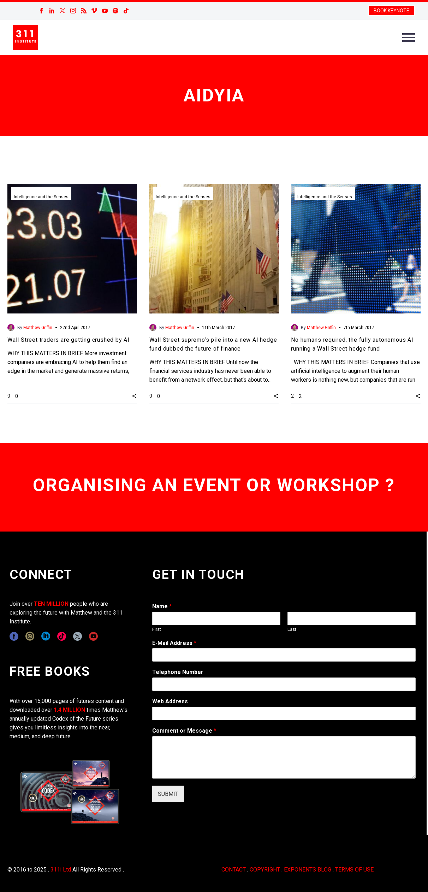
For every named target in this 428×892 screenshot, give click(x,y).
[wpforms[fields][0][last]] (351, 618)
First (156, 629)
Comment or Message (184, 730)
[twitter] (77, 636)
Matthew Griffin (37, 327)
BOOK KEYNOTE (391, 10)
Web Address (170, 701)
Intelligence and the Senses (41, 196)
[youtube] (93, 636)
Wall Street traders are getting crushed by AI (68, 339)
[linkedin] (45, 636)
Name (162, 606)
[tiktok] (61, 636)
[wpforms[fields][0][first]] (216, 618)
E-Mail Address (174, 643)
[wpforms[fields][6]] (284, 684)
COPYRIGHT (265, 869)
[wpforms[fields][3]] (284, 713)
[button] (134, 396)
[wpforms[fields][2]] (284, 757)
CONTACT (233, 869)
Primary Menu (408, 37)
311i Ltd (60, 869)
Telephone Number (177, 672)
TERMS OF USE (354, 869)
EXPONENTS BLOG (307, 869)
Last (291, 629)
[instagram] (29, 636)
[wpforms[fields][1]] (284, 655)
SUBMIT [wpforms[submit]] (168, 794)
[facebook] (14, 636)
